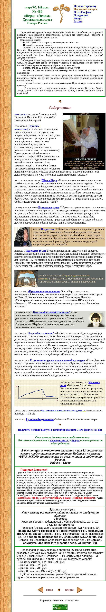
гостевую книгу (59, 440)
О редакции (81, 15)
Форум (78, 18)
